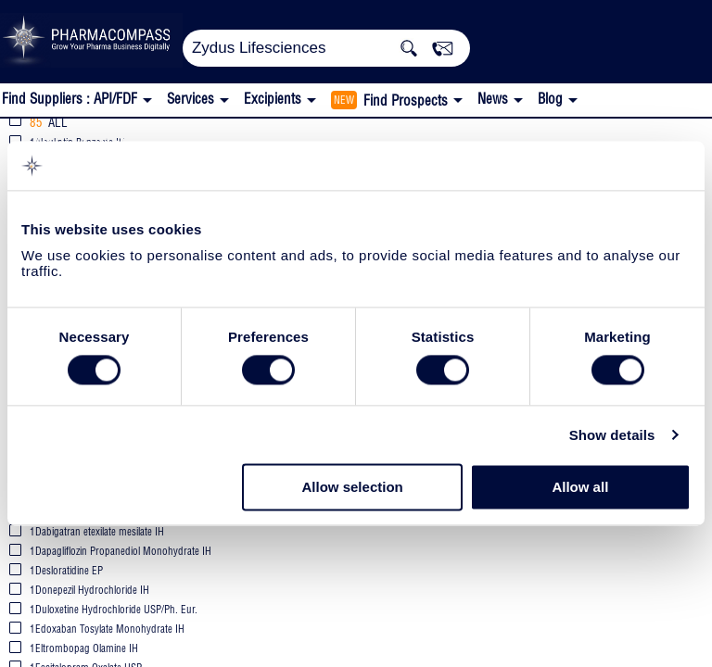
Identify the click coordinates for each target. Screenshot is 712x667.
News (492, 98)
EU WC (255, 137)
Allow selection (352, 488)
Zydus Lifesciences (107, 135)
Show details (612, 435)
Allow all (580, 488)
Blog (550, 98)
